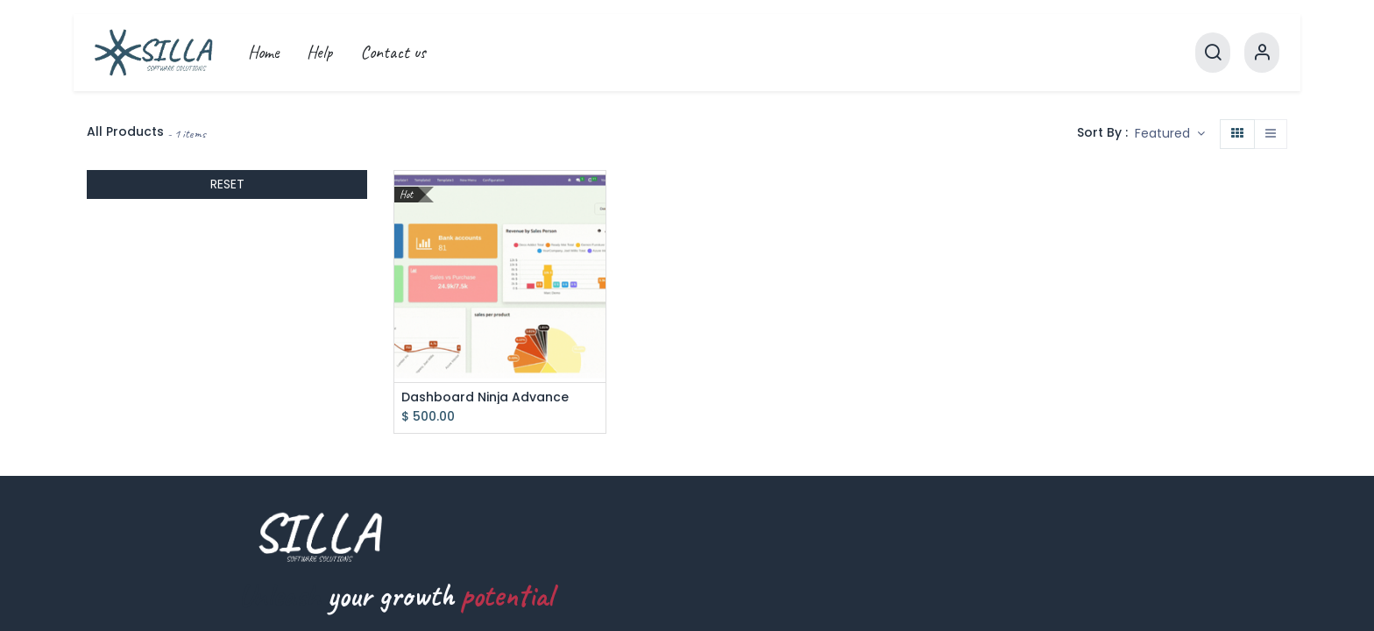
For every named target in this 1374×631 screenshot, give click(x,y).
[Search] (1212, 52)
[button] (1170, 134)
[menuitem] (263, 52)
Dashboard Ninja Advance (485, 397)
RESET (227, 184)
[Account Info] (1261, 52)
